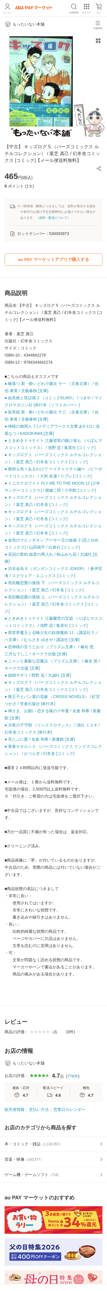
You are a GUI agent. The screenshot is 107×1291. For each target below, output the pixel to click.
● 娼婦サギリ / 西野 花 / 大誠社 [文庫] (38, 675)
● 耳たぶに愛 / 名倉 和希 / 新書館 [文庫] (40, 739)
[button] (99, 168)
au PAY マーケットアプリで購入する (53, 259)
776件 (72, 1076)
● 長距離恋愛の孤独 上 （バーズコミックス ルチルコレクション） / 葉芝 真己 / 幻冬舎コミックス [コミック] (52, 604)
